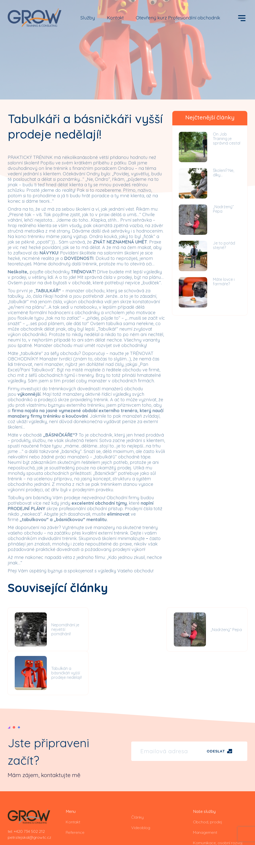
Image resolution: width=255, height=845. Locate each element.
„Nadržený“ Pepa (223, 208)
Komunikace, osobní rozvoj (218, 798)
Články (137, 773)
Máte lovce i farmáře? (224, 281)
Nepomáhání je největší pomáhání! (64, 629)
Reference (75, 788)
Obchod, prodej (207, 778)
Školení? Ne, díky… (223, 172)
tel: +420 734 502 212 (26, 787)
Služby (87, 18)
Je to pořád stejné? (224, 245)
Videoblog (140, 783)
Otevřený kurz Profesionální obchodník (178, 18)
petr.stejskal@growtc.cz (29, 793)
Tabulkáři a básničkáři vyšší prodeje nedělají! (228, 629)
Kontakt (115, 18)
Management (205, 788)
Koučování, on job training (217, 809)
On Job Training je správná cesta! (226, 138)
